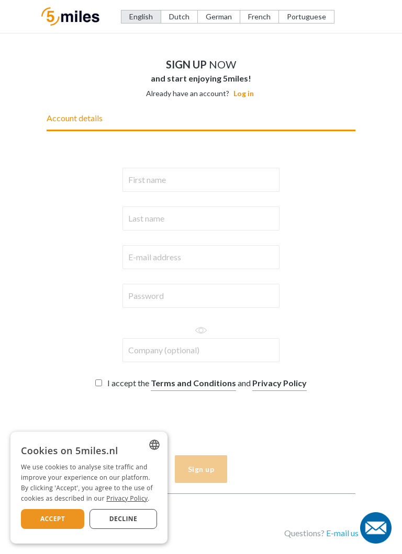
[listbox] (154, 445)
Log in (243, 93)
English (141, 16)
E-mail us (342, 533)
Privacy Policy (279, 383)
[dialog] (89, 488)
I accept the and (201, 383)
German (219, 16)
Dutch (179, 16)
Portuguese (306, 16)
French (259, 16)
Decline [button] (123, 518)
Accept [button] (52, 518)
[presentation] (136, 424)
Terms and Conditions (193, 383)
